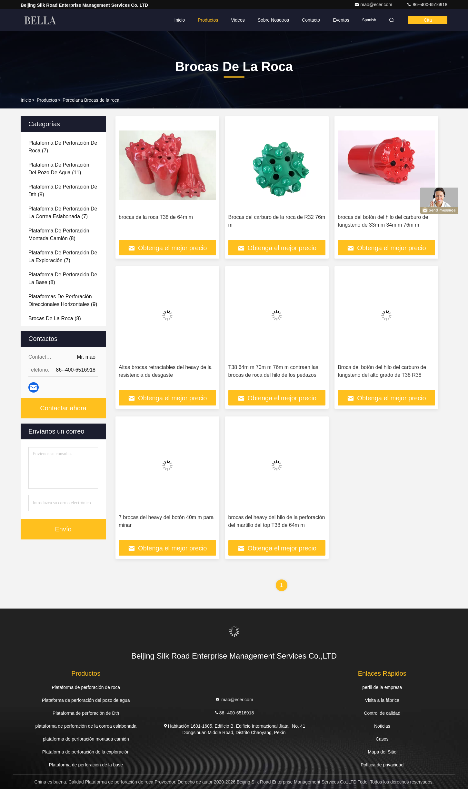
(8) (58, 234)
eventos (341, 20)
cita (428, 20)
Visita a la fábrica (382, 700)
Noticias (382, 726)
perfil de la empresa (382, 687)
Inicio (179, 20)
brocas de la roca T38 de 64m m (156, 217)
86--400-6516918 (426, 4)
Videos (238, 20)
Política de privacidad (382, 764)
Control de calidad (382, 713)
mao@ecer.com (373, 4)
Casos (382, 739)
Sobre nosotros (273, 20)
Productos (208, 20)
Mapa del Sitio (382, 751)
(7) (62, 146)
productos (47, 100)
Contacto (311, 20)
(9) (62, 190)
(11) (58, 168)
